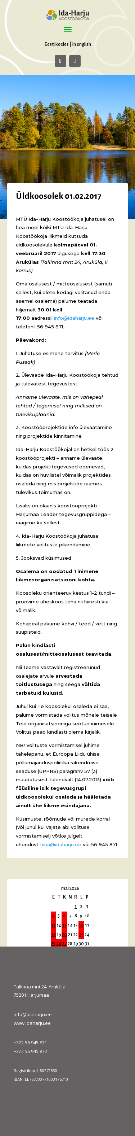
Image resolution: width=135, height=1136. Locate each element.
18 (53, 934)
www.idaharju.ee (32, 1023)
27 (64, 943)
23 (81, 934)
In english (81, 44)
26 (59, 943)
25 (53, 943)
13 (64, 925)
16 (81, 925)
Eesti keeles (56, 44)
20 (64, 934)
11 (53, 925)
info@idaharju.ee (33, 1014)
